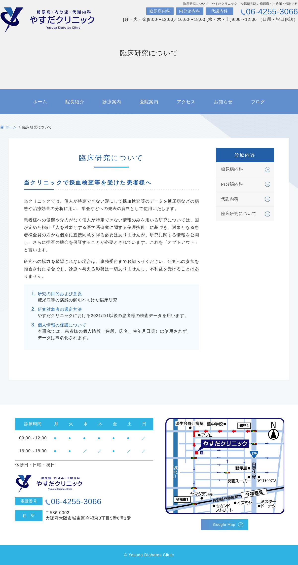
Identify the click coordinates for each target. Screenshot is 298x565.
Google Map (224, 524)
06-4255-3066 (272, 11)
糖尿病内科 (232, 170)
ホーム (40, 101)
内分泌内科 (232, 185)
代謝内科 (230, 200)
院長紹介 (74, 101)
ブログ (258, 101)
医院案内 (149, 101)
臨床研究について (239, 214)
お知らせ (223, 101)
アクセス (186, 101)
